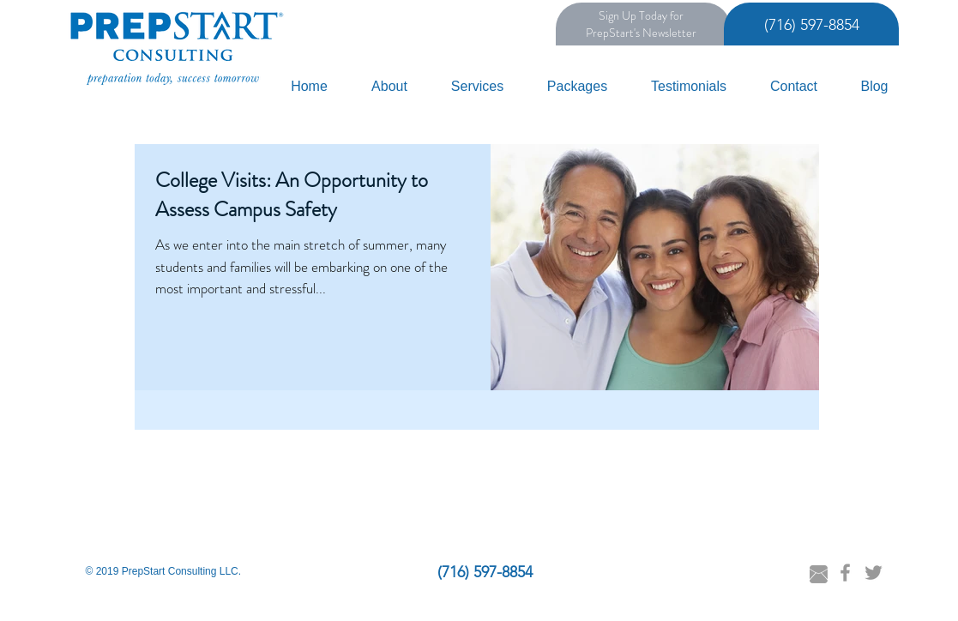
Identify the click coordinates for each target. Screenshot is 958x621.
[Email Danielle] (819, 574)
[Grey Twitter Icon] (873, 572)
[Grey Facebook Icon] (845, 572)
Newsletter (669, 32)
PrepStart (610, 32)
